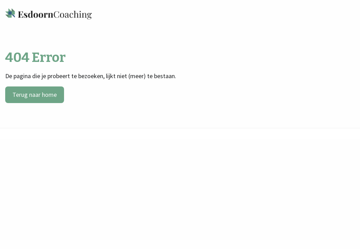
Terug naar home (34, 95)
